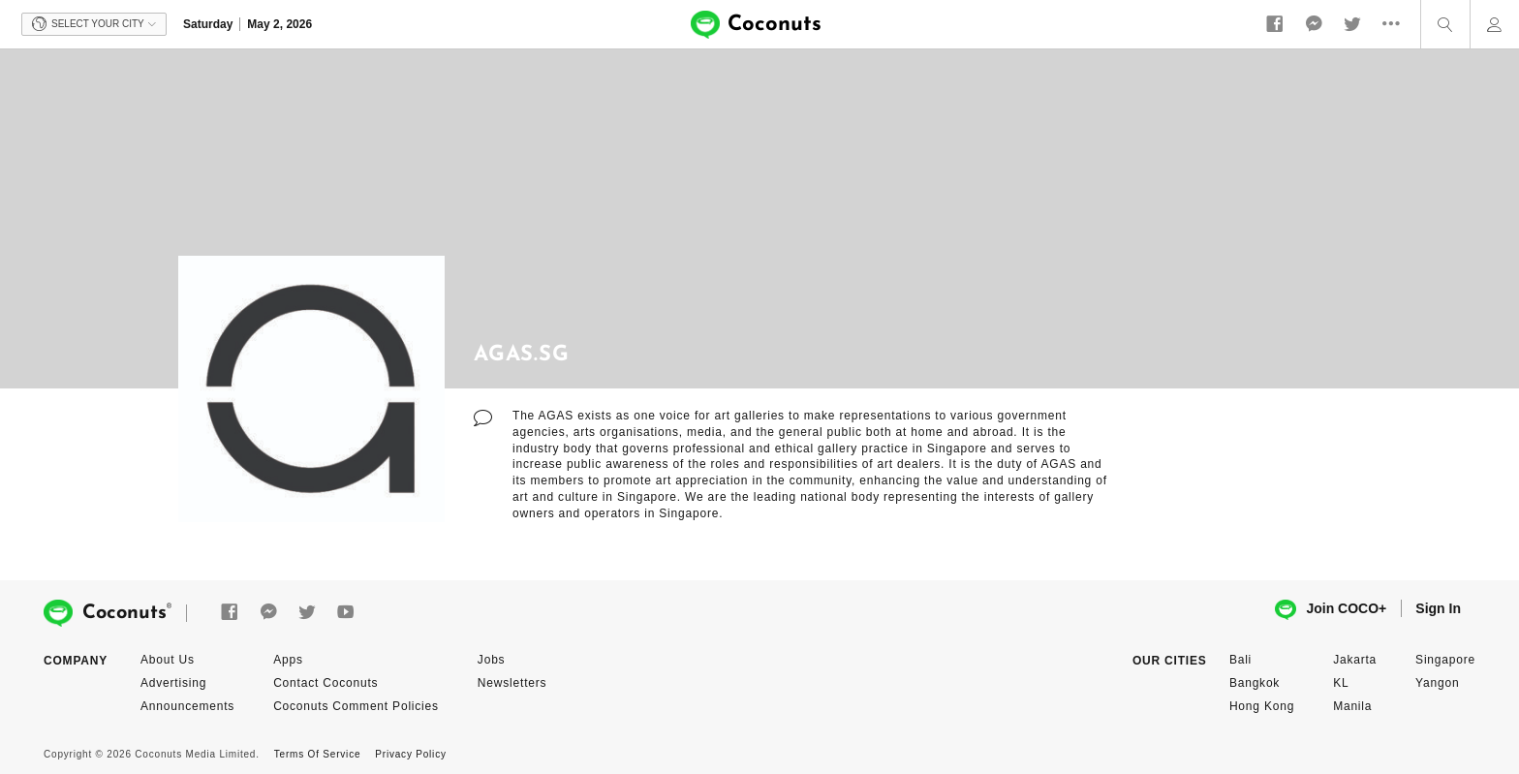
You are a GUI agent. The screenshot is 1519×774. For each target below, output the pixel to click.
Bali (1240, 659)
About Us (167, 659)
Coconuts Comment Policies (356, 706)
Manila (1352, 706)
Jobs (492, 659)
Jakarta (1355, 659)
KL (1340, 683)
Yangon (1437, 683)
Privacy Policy (410, 754)
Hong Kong (1261, 706)
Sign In (1438, 608)
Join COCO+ (1330, 610)
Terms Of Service (317, 754)
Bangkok (1254, 683)
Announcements (187, 706)
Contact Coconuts (325, 683)
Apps (288, 659)
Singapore (1445, 659)
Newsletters (512, 683)
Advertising (173, 683)
